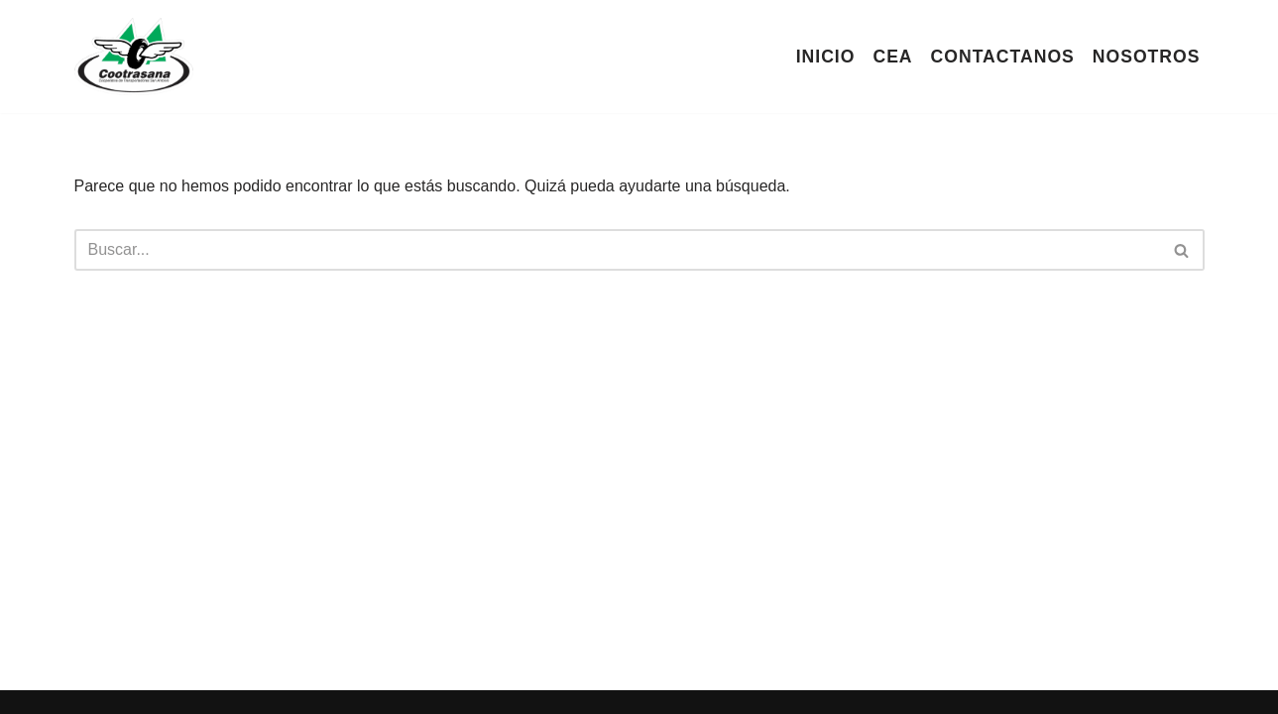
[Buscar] (617, 250)
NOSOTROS (1147, 56)
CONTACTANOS (1003, 56)
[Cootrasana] (133, 56)
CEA (892, 56)
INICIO (826, 56)
